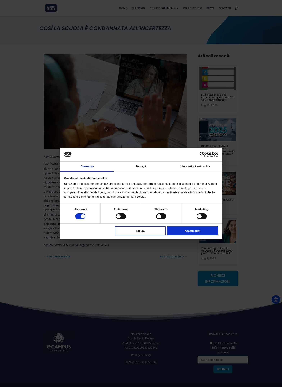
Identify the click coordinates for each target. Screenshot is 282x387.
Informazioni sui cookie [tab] (195, 166)
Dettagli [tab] (141, 166)
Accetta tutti (192, 230)
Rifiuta (140, 230)
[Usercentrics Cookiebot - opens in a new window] (202, 154)
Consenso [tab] (87, 166)
